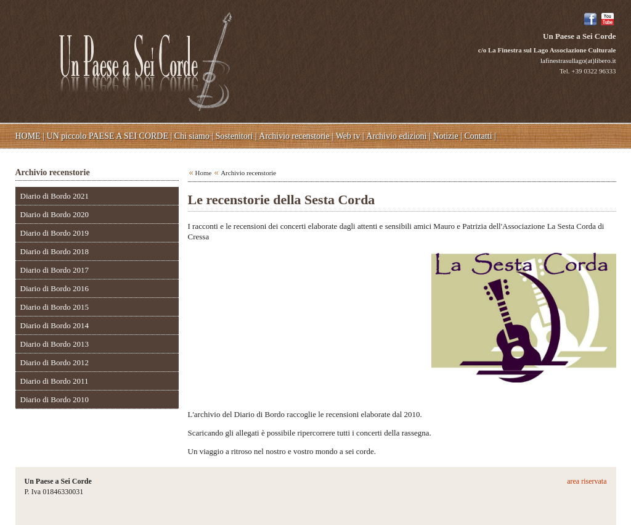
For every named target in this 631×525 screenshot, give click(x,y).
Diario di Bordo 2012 (54, 362)
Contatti (478, 136)
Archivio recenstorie (294, 136)
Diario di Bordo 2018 (54, 251)
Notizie (445, 136)
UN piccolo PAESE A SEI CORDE (107, 136)
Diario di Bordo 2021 (54, 195)
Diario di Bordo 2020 (54, 214)
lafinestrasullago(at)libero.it (578, 60)
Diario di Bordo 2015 (54, 307)
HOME (28, 136)
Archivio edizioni (396, 136)
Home (203, 172)
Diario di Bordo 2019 (54, 233)
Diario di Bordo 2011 (54, 381)
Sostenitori (234, 136)
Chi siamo (192, 136)
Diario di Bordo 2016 (54, 288)
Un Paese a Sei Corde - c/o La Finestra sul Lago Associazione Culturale (145, 60)
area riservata (586, 481)
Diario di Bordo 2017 (54, 270)
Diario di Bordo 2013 (54, 344)
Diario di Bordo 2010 (54, 399)
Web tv (348, 136)
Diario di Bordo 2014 (54, 325)
